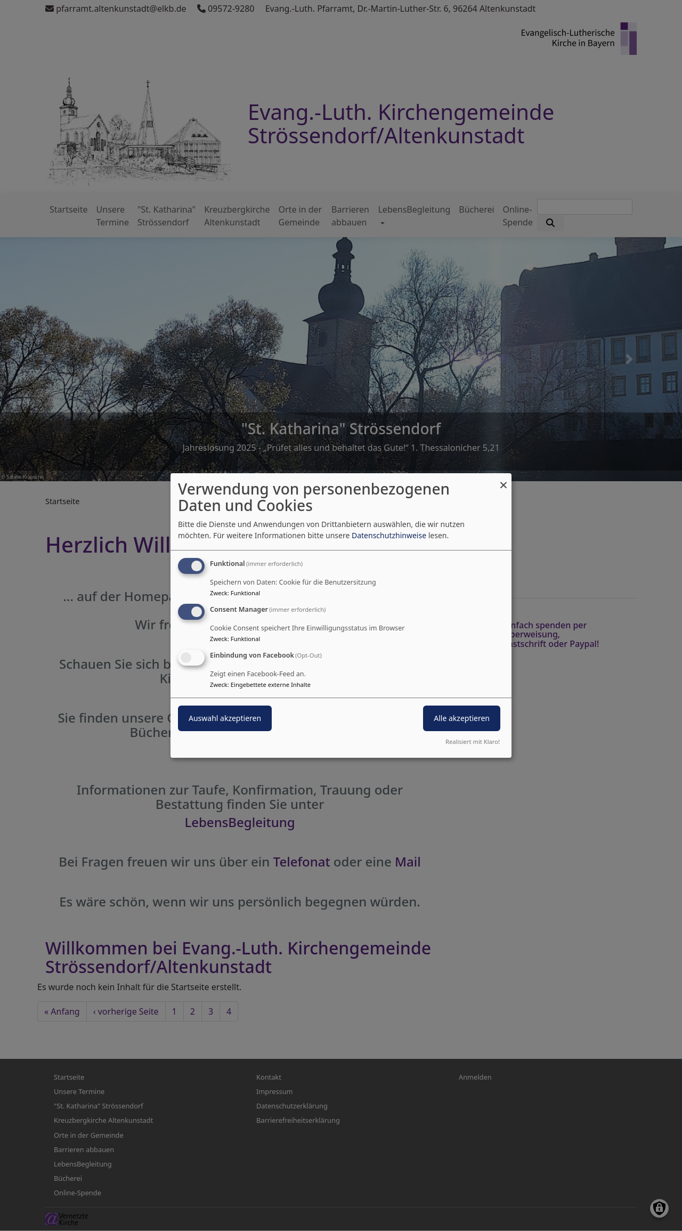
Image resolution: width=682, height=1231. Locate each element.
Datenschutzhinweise (389, 535)
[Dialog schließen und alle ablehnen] (504, 480)
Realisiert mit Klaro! (472, 742)
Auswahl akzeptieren (225, 718)
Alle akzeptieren (462, 718)
